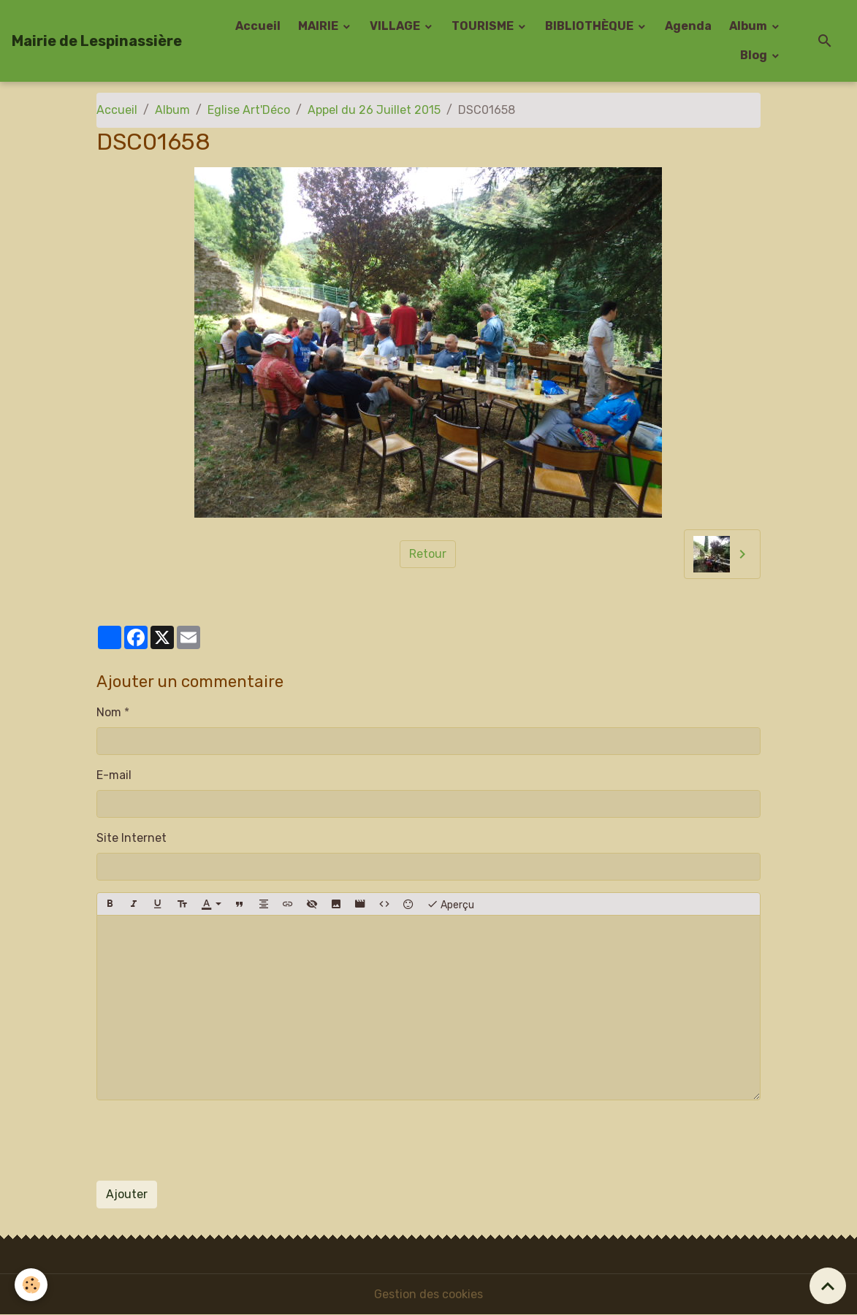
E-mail (114, 775)
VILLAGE (396, 26)
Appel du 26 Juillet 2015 (374, 110)
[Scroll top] (828, 1286)
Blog (754, 55)
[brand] (97, 41)
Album (749, 26)
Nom (108, 712)
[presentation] (207, 1140)
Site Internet (131, 838)
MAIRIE (319, 26)
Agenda (688, 26)
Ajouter (127, 1194)
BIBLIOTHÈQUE (590, 26)
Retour (427, 554)
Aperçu (450, 904)
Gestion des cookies (428, 1294)
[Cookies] (31, 1284)
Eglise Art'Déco (248, 110)
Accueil (258, 26)
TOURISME (484, 26)
